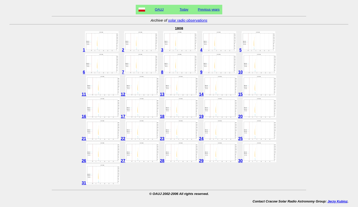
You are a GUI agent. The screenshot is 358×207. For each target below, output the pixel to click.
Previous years (208, 9)
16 (101, 116)
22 (140, 138)
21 (101, 138)
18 (179, 116)
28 (179, 161)
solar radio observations (187, 20)
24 (218, 138)
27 (140, 161)
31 (101, 183)
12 (140, 94)
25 (257, 138)
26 (101, 161)
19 (218, 116)
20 (257, 116)
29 (218, 161)
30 (257, 161)
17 (140, 116)
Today (184, 9)
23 (179, 138)
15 (257, 94)
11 (101, 94)
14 (218, 94)
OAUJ (159, 9)
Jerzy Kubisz (337, 201)
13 (179, 94)
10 (257, 72)
